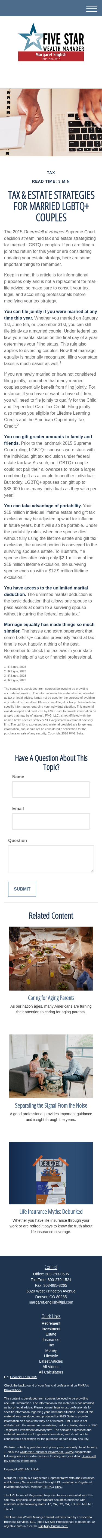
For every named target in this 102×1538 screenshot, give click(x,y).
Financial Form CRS (23, 1377)
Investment (51, 1329)
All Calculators (51, 1372)
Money (51, 1350)
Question (17, 840)
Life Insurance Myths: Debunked (51, 1211)
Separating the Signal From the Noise (51, 1105)
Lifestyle (51, 1356)
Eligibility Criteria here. (53, 1526)
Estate (51, 1334)
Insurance (51, 1339)
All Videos (50, 1367)
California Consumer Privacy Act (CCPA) (47, 1451)
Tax (51, 1345)
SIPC (58, 1486)
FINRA (47, 1486)
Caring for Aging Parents (51, 998)
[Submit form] (22, 889)
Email (18, 808)
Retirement (51, 1323)
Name (18, 777)
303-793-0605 (51, 79)
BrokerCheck (12, 1390)
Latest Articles (51, 1361)
